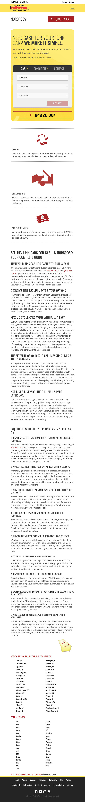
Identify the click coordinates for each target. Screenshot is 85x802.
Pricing (24, 779)
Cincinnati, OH (20, 684)
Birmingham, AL (21, 675)
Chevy (17, 733)
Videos (68, 779)
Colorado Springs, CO (22, 690)
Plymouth (49, 742)
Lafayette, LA (50, 669)
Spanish (71, 2)
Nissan (48, 736)
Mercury (48, 727)
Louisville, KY (50, 675)
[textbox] (43, 77)
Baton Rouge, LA (21, 672)
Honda (18, 756)
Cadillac (18, 730)
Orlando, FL (49, 696)
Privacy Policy (58, 785)
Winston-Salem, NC (52, 711)
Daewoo (18, 739)
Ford (17, 751)
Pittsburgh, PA (50, 702)
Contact (59, 68)
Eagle (17, 748)
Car (23, 68)
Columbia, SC (20, 693)
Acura (17, 721)
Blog (61, 779)
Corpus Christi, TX (21, 699)
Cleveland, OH (20, 687)
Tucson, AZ (49, 705)
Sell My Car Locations (43, 785)
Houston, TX (19, 711)
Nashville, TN (50, 687)
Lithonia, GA (49, 672)
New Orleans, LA (51, 690)
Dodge (18, 745)
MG (47, 730)
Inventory (33, 779)
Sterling (48, 754)
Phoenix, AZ (49, 699)
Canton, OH (19, 678)
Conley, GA (19, 696)
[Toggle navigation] (72, 8)
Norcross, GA (50, 693)
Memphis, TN (50, 678)
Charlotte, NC (20, 681)
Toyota (48, 759)
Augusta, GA (19, 666)
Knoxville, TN (50, 666)
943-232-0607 (53, 270)
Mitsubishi (49, 733)
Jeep (17, 765)
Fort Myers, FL (20, 708)
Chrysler (18, 736)
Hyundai (18, 759)
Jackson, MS (49, 663)
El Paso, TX (19, 705)
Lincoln (48, 721)
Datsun (18, 742)
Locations (42, 779)
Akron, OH (19, 660)
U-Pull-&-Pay (24, 2)
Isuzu (17, 762)
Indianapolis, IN (50, 660)
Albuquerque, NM (21, 663)
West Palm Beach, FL (52, 708)
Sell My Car (27, 785)
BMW (17, 724)
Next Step (57, 103)
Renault (48, 748)
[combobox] (42, 78)
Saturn (48, 751)
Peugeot (48, 739)
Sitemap (70, 785)
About (17, 779)
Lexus (17, 768)
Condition (40, 68)
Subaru (48, 756)
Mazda (48, 724)
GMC (17, 754)
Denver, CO (19, 702)
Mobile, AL (49, 681)
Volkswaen (49, 762)
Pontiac (48, 745)
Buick (17, 727)
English (64, 2)
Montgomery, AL (51, 684)
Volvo (47, 765)
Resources (53, 779)
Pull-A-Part (14, 2)
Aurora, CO (19, 669)
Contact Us (16, 785)
